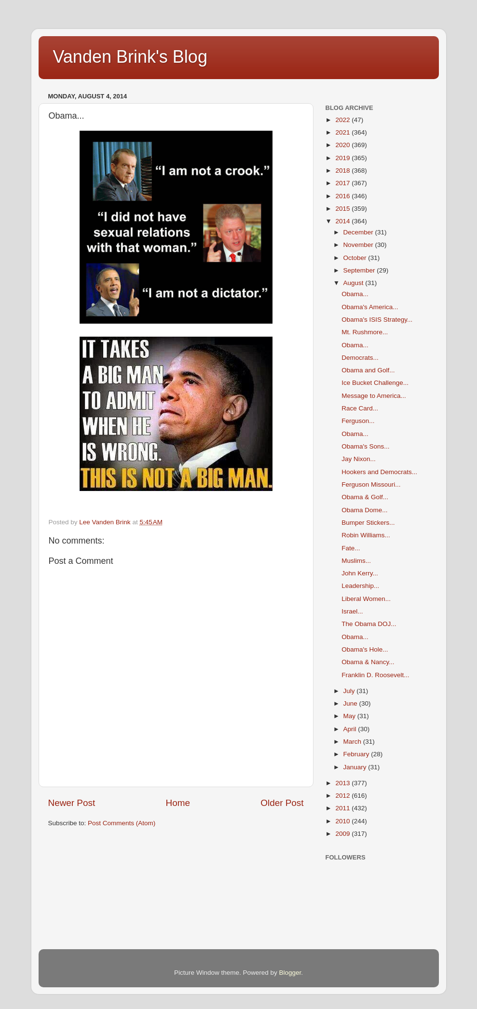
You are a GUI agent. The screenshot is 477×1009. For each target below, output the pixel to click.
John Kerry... (359, 573)
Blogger (290, 972)
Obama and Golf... (368, 370)
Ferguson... (357, 420)
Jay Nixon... (358, 459)
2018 (343, 170)
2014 (343, 221)
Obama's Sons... (365, 446)
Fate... (350, 548)
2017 (343, 183)
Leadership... (360, 585)
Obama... (354, 294)
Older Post (281, 803)
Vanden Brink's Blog (130, 57)
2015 (343, 208)
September (360, 270)
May (350, 716)
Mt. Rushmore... (364, 332)
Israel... (352, 611)
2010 (343, 821)
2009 (343, 833)
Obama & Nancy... (367, 662)
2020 (343, 145)
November (359, 244)
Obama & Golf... (364, 497)
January (355, 767)
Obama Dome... (364, 510)
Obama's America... (369, 307)
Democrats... (360, 357)
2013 (343, 783)
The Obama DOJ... (368, 623)
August (354, 282)
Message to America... (373, 395)
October (355, 257)
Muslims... (356, 560)
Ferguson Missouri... (370, 484)
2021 (343, 132)
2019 (343, 158)
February (357, 754)
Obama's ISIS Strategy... (376, 319)
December (359, 232)
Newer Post (71, 803)
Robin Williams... (365, 535)
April (350, 729)
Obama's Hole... (364, 649)
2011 (343, 808)
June (351, 703)
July (350, 691)
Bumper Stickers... (368, 522)
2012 (343, 795)
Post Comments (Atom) (121, 823)
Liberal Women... (366, 598)
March (353, 741)
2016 (343, 196)
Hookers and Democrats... (379, 472)
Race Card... (359, 408)
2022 (343, 119)
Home (178, 803)
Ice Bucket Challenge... (375, 382)
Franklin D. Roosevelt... (375, 675)
